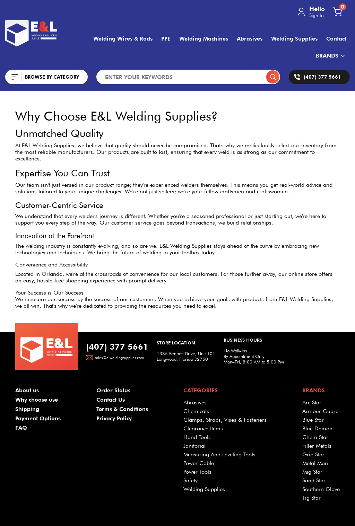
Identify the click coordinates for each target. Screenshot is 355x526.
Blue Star (313, 420)
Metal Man (315, 463)
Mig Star (312, 471)
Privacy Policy (114, 418)
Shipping (27, 409)
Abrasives (249, 38)
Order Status (113, 390)
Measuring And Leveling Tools (219, 454)
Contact (336, 38)
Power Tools (197, 471)
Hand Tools (197, 437)
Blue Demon (317, 428)
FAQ (21, 427)
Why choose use (36, 399)
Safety (190, 480)
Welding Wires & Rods (123, 38)
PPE (166, 38)
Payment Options (38, 418)
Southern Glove (321, 489)
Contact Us (110, 399)
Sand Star (314, 480)
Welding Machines (203, 38)
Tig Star (311, 497)
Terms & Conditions (122, 409)
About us (27, 390)
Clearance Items (203, 428)
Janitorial (194, 445)
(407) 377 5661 (117, 347)
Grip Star (313, 454)
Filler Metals (316, 445)
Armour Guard (320, 411)
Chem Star (315, 437)
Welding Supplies (294, 38)
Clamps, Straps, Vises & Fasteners (225, 420)
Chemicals (196, 411)
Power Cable (198, 463)
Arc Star (311, 402)
